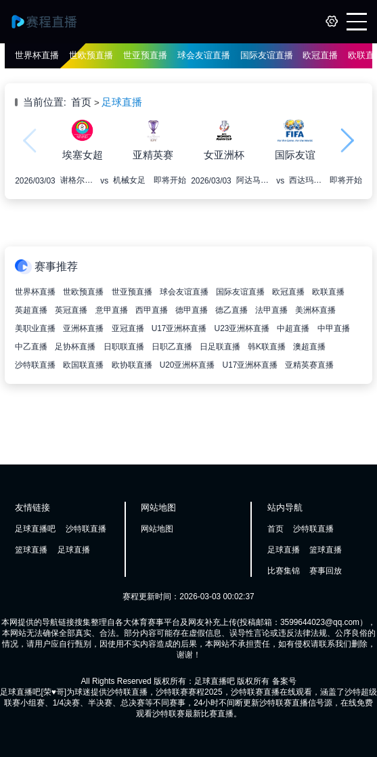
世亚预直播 (145, 55)
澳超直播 (309, 346)
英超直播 (31, 310)
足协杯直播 (75, 346)
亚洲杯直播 (83, 328)
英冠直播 (71, 310)
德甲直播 (191, 310)
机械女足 (129, 180)
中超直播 (293, 328)
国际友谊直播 (266, 55)
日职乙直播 (172, 346)
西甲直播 (151, 310)
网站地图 (157, 529)
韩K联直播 (267, 346)
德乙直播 (231, 310)
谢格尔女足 (77, 180)
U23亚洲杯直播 (242, 328)
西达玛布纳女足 (306, 180)
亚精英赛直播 (309, 365)
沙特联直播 (35, 365)
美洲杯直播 (315, 310)
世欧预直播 (91, 55)
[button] (347, 140)
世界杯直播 (37, 55)
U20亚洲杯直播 (187, 365)
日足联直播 (220, 346)
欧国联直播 (83, 365)
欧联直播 (328, 292)
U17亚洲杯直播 (179, 328)
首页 (81, 102)
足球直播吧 (35, 529)
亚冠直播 (128, 328)
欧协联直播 (132, 365)
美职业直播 (35, 328)
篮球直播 (31, 550)
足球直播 (122, 102)
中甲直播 (333, 328)
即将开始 (170, 180)
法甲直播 (271, 310)
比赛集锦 (283, 571)
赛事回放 (325, 571)
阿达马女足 (253, 180)
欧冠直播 (320, 55)
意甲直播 (111, 310)
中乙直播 (31, 346)
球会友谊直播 (203, 55)
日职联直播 (124, 346)
